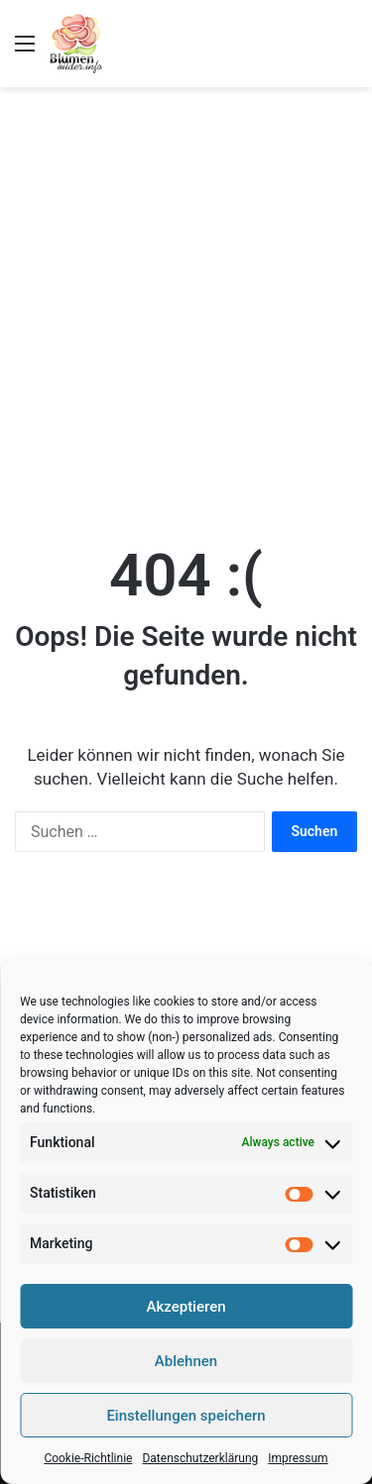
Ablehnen (186, 1361)
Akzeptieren (185, 1307)
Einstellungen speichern (185, 1416)
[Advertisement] (186, 292)
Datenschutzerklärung (200, 1458)
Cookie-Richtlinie (88, 1458)
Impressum (297, 1458)
